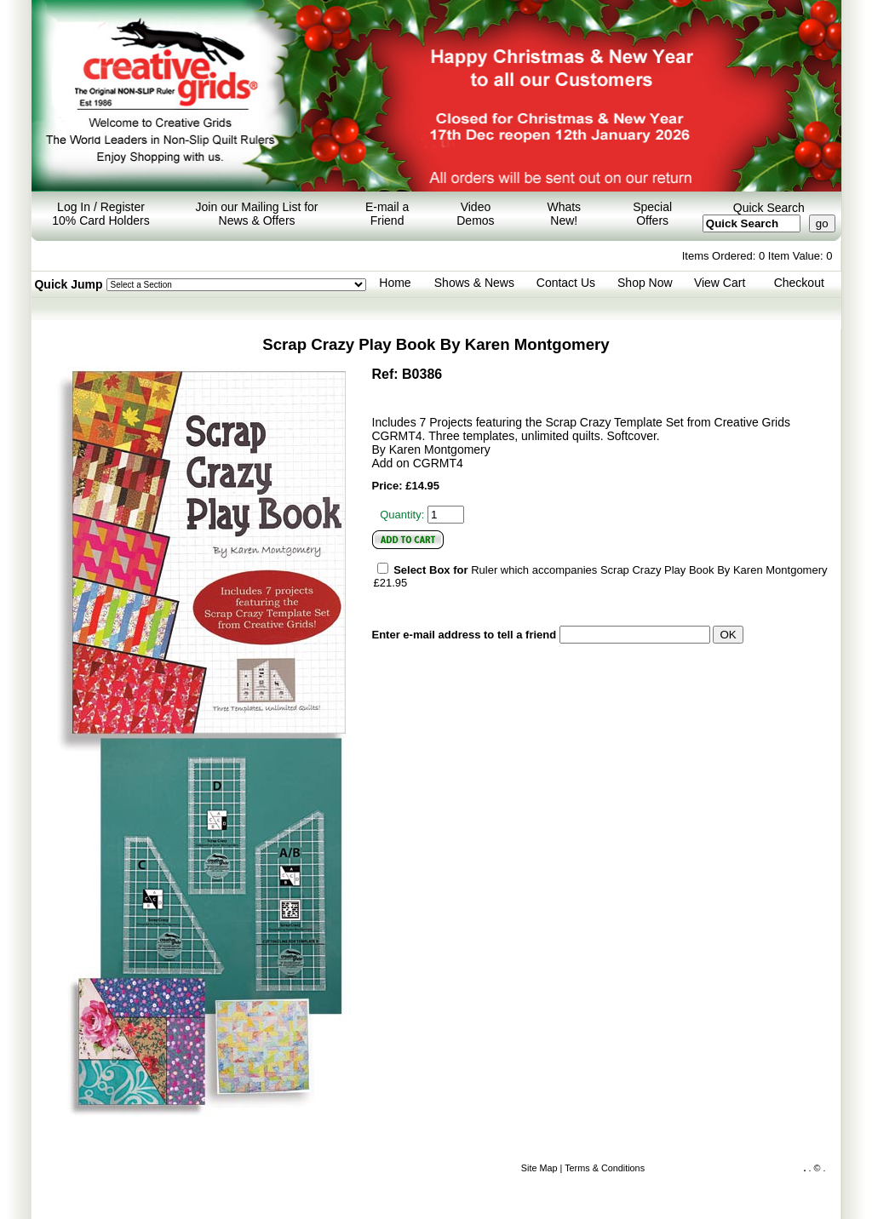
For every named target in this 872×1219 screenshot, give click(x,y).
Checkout (799, 282)
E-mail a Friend (387, 213)
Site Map (539, 1168)
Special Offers (652, 213)
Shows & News (474, 282)
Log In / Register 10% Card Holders (100, 213)
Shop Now (645, 282)
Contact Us (565, 282)
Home (394, 282)
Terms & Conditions (605, 1168)
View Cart (719, 282)
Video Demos (475, 213)
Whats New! (564, 213)
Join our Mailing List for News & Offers (257, 213)
